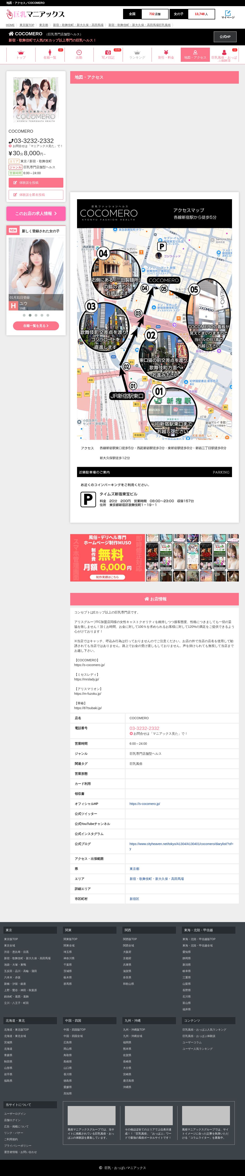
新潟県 (187, 964)
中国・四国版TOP (74, 1029)
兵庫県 (127, 964)
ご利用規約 (11, 1139)
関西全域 (128, 945)
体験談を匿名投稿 (29, 194)
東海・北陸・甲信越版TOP (199, 939)
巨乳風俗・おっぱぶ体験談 (199, 1036)
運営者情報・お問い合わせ (20, 1152)
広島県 (68, 1042)
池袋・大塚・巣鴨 (15, 964)
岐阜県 (187, 971)
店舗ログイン (12, 1120)
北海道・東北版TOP (16, 1029)
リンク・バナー (13, 1133)
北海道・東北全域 (15, 1036)
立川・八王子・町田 (16, 1003)
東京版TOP (27, 25)
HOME (10, 25)
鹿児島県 (128, 1080)
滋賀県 (127, 971)
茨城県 (68, 971)
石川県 (187, 996)
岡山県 (68, 1048)
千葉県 (68, 964)
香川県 (68, 1074)
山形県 (8, 1068)
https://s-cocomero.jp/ (145, 804)
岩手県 (8, 1074)
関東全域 (69, 945)
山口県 (68, 1068)
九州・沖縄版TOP (134, 1029)
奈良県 (127, 977)
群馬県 (68, 983)
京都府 (127, 958)
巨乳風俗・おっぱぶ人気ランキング (204, 1029)
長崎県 (127, 1061)
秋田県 (8, 1061)
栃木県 (68, 977)
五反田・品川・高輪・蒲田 (20, 971)
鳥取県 (68, 1055)
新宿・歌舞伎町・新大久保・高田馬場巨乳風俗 (139, 25)
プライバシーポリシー (17, 1145)
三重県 (187, 977)
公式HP (225, 37)
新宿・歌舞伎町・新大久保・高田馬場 (78, 25)
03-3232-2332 (34, 140)
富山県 (187, 1003)
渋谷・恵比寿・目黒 (16, 952)
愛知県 (187, 952)
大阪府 (127, 952)
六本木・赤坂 (12, 977)
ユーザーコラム (192, 1042)
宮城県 (8, 1042)
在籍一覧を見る (36, 326)
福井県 (187, 1009)
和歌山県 (128, 983)
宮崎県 (127, 1074)
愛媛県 (68, 1087)
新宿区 (134, 899)
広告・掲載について (16, 1126)
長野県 (187, 990)
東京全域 (9, 945)
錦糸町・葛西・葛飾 (16, 996)
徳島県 (68, 1080)
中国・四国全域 (73, 1036)
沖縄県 (127, 1087)
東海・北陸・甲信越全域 (198, 945)
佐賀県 (127, 1055)
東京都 (43, 25)
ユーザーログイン (15, 1113)
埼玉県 (68, 952)
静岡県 (187, 958)
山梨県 (187, 983)
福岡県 (127, 1042)
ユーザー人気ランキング (198, 1048)
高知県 (68, 1093)
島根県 (68, 1061)
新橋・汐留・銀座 (15, 983)
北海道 (8, 1048)
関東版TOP (70, 939)
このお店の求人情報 (36, 213)
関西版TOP (130, 939)
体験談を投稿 (26, 182)
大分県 (127, 1068)
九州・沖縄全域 (132, 1036)
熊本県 (127, 1048)
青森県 (8, 1055)
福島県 (8, 1080)
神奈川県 (69, 958)
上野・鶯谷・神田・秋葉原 (20, 990)
